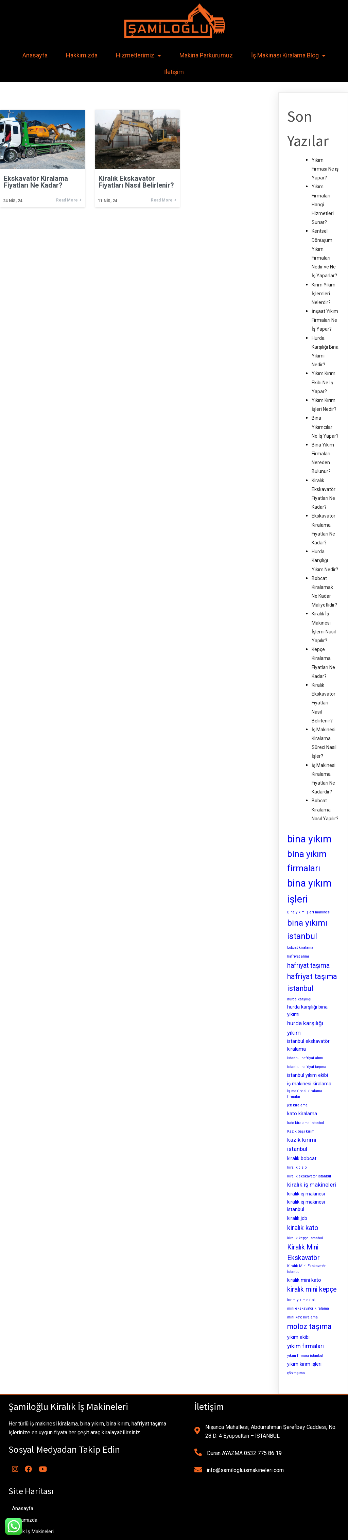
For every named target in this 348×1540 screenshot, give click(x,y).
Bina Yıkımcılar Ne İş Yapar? (325, 426)
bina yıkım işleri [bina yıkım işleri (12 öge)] (309, 891)
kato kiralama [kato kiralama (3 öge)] (302, 1113)
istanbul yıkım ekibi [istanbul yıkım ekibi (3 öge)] (307, 1075)
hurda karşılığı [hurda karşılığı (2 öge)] (299, 999)
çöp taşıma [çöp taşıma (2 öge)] (296, 1373)
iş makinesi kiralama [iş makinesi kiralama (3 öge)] (309, 1083)
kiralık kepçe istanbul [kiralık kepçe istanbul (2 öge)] (305, 1238)
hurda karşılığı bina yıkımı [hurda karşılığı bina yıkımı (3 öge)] (307, 1010)
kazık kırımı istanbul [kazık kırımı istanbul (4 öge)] (301, 1144)
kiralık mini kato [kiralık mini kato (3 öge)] (304, 1280)
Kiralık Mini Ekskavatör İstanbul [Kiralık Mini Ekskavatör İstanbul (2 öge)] (306, 1269)
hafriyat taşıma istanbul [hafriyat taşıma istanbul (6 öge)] (312, 982)
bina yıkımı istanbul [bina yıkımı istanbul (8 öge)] (307, 929)
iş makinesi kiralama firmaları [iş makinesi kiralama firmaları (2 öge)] (304, 1094)
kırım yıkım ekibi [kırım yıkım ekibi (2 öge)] (301, 1300)
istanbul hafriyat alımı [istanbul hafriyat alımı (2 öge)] (305, 1058)
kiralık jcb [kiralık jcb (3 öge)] (297, 1218)
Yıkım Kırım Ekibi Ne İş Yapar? (323, 382)
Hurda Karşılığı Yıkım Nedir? (325, 560)
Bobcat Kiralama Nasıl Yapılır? (325, 809)
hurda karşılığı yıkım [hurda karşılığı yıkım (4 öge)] (305, 1028)
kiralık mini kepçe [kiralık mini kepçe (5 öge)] (311, 1289)
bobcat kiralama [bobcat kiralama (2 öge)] (300, 947)
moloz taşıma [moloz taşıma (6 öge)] (309, 1326)
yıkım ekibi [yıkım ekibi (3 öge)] (298, 1337)
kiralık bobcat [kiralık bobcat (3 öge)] (301, 1158)
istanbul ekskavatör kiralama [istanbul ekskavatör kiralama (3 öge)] (308, 1045)
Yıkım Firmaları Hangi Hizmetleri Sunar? (323, 204)
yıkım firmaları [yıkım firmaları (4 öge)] (305, 1346)
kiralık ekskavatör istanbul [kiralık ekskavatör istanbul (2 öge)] (309, 1176)
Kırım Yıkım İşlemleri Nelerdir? (323, 293)
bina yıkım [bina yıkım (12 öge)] (309, 839)
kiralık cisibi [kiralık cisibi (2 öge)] (297, 1167)
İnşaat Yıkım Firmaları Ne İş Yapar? (325, 320)
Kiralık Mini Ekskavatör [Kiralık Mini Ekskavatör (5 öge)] (303, 1252)
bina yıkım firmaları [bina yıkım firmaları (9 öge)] (307, 861)
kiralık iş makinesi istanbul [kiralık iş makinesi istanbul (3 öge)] (306, 1205)
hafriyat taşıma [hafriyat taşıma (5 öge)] (308, 965)
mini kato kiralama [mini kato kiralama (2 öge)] (302, 1317)
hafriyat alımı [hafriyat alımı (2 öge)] (298, 956)
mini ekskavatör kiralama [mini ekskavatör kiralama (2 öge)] (308, 1308)
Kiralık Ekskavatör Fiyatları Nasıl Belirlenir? (323, 702)
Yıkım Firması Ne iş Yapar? (325, 168)
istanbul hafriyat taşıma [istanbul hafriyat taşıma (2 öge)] (306, 1067)
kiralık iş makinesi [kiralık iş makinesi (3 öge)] (306, 1193)
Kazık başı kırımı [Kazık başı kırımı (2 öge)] (301, 1131)
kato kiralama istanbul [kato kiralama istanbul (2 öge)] (305, 1123)
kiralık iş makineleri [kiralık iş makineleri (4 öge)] (311, 1184)
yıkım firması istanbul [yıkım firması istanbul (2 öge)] (305, 1355)
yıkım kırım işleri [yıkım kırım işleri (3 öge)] (304, 1364)
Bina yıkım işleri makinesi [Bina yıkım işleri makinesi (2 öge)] (308, 912)
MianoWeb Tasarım (221, 1532)
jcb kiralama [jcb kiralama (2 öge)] (297, 1105)
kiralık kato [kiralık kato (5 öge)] (302, 1228)
